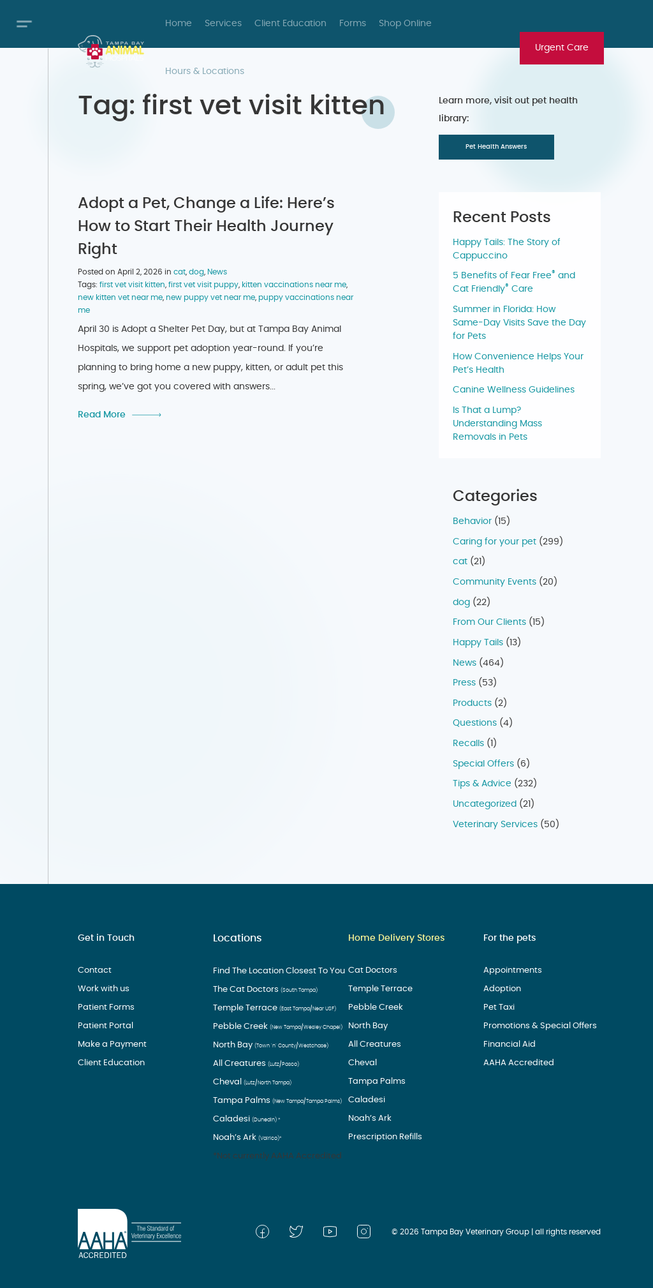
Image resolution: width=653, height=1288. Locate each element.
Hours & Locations (204, 71)
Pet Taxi (498, 1007)
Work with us (103, 988)
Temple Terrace (269, 1007)
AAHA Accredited (515, 1063)
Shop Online (405, 23)
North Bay (263, 1044)
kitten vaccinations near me (294, 283)
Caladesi (243, 1118)
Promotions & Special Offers (536, 1026)
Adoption (501, 988)
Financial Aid (508, 1044)
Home (178, 23)
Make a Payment (110, 1044)
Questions (475, 723)
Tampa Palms (272, 1100)
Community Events (494, 582)
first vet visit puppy (203, 283)
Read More (102, 412)
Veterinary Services (495, 824)
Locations (234, 938)
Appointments (511, 970)
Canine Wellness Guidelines (514, 390)
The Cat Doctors (260, 988)
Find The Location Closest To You (275, 970)
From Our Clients (489, 622)
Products (472, 703)
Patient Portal (103, 1026)
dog (196, 270)
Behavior (472, 521)
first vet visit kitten (132, 283)
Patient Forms (104, 1007)
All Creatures (251, 1063)
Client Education (290, 23)
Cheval (248, 1081)
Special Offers (483, 764)
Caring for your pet (494, 541)
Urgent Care (562, 47)
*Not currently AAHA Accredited (272, 1155)
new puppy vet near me (210, 295)
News (217, 270)
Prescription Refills (382, 1137)
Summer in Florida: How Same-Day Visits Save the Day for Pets (519, 323)
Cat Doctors (371, 970)
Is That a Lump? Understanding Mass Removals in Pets (497, 424)
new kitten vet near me (120, 295)
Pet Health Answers (496, 147)
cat (179, 270)
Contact (94, 970)
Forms (352, 23)
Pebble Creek (271, 1026)
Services (223, 23)
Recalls (468, 743)
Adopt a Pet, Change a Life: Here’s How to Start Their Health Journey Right (206, 224)
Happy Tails (478, 642)
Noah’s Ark (244, 1137)
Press (464, 682)
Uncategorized (485, 804)
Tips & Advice (482, 783)
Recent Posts (502, 217)
